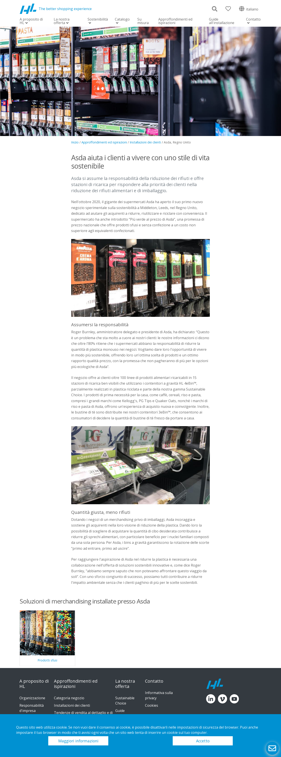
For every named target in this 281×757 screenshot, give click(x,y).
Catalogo (122, 19)
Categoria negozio (69, 698)
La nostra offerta (61, 21)
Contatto (253, 19)
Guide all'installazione (221, 20)
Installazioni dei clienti (145, 142)
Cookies (151, 705)
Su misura (143, 20)
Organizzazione (32, 698)
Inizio (75, 142)
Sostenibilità (98, 19)
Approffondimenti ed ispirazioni (175, 20)
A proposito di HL (31, 21)
